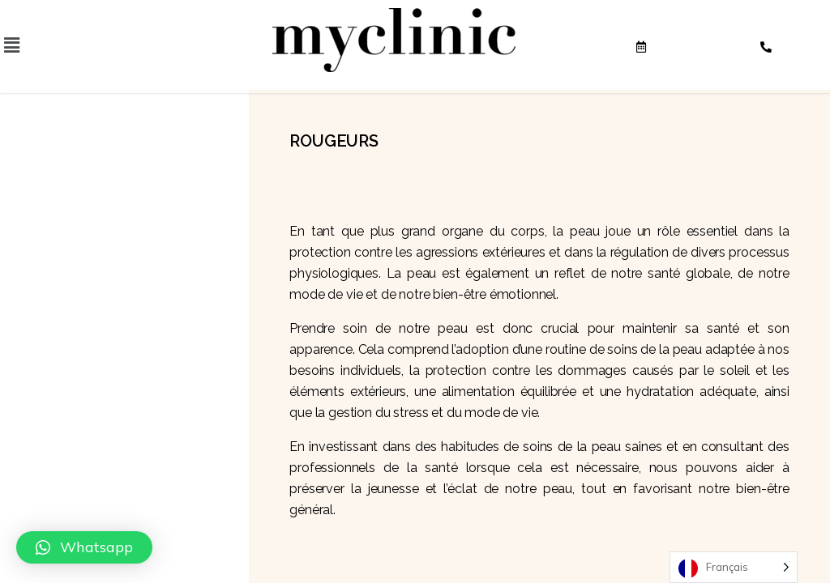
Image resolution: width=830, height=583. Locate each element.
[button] (84, 547)
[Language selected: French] (734, 567)
